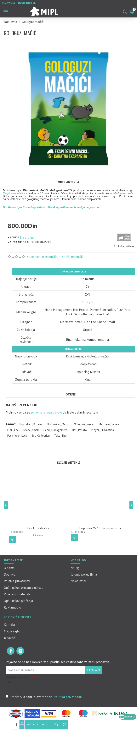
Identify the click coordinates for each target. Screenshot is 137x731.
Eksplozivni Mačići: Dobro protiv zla (100, 528)
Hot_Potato (79, 430)
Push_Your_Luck (17, 435)
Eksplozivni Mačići (14, 193)
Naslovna (10, 22)
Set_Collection (40, 435)
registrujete (54, 412)
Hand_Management (55, 430)
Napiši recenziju (72, 257)
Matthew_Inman (109, 424)
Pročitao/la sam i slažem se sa (44, 697)
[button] (6, 505)
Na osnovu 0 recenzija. (42, 257)
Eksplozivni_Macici (58, 424)
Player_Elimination (102, 430)
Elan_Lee (13, 430)
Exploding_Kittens (31, 424)
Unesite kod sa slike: (16, 679)
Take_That (60, 435)
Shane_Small (31, 430)
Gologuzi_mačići (84, 424)
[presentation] (62, 682)
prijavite (36, 412)
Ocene (71, 394)
